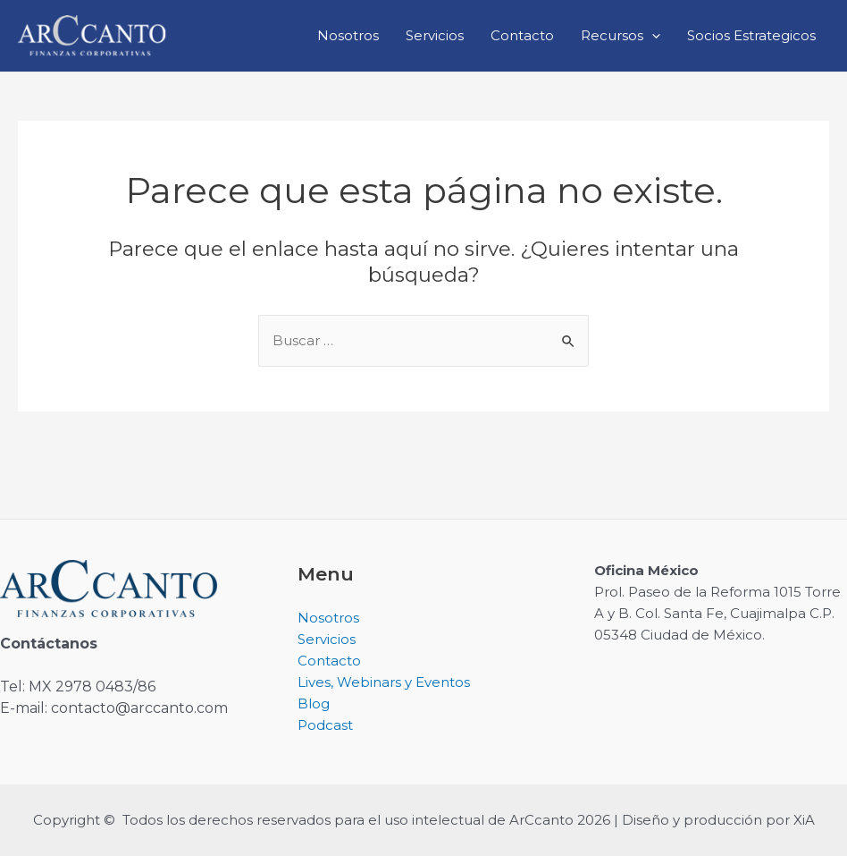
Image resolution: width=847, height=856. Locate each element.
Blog (314, 703)
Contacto (522, 35)
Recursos (620, 36)
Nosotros (348, 35)
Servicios (435, 35)
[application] (651, 36)
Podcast (325, 724)
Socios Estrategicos (751, 35)
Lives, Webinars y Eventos (384, 682)
